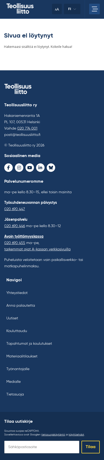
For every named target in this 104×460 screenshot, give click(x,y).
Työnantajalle (17, 369)
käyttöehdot (76, 434)
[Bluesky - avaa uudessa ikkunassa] (51, 167)
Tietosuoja (15, 394)
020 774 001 (27, 128)
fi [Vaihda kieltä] (72, 10)
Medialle (13, 382)
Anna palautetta (20, 305)
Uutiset (12, 318)
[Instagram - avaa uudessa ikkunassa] (19, 167)
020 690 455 (14, 243)
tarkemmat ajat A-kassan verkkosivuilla (37, 249)
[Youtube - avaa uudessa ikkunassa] (29, 167)
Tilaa (91, 447)
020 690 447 (14, 209)
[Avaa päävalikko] (94, 9)
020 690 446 (14, 226)
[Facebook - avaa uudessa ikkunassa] (8, 167)
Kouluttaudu (16, 331)
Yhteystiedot (17, 293)
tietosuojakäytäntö (53, 434)
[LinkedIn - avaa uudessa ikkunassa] (40, 167)
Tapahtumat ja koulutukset (29, 344)
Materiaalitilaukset (21, 356)
